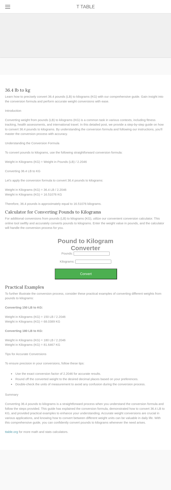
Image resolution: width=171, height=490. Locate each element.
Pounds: (67, 253)
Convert (86, 274)
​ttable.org (11, 432)
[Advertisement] (85, 29)
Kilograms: (67, 261)
